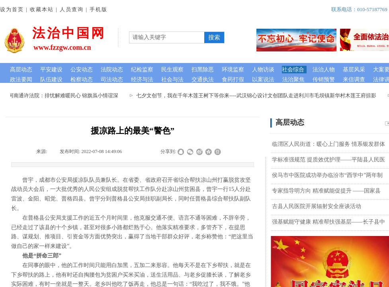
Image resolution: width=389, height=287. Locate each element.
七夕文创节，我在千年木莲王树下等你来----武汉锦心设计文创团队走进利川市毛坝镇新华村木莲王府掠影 (257, 95)
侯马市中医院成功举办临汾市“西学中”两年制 (327, 175)
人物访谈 (263, 70)
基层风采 (354, 70)
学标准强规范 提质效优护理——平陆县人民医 (328, 160)
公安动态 (81, 70)
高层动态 (21, 70)
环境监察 (233, 70)
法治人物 (324, 70)
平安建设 (51, 70)
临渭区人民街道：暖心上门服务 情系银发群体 (328, 144)
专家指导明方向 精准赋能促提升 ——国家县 (326, 191)
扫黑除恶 (203, 70)
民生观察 (172, 70)
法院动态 (112, 70)
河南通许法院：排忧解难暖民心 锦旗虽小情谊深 (64, 95)
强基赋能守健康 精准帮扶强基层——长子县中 (328, 222)
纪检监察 (142, 70)
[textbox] (166, 37)
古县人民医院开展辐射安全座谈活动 (316, 206)
